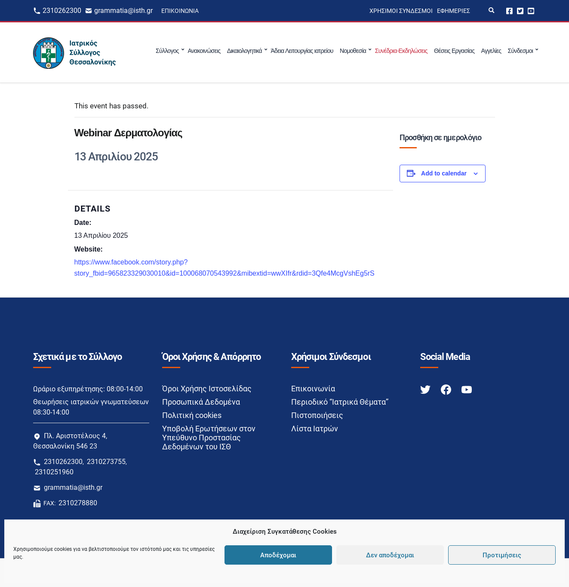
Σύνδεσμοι (520, 50)
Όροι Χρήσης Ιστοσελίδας (207, 388)
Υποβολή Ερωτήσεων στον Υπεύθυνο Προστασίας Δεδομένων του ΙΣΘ (208, 437)
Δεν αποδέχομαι (390, 555)
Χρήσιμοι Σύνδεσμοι (401, 10)
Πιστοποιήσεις (317, 415)
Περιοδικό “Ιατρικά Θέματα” (339, 401)
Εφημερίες (453, 10)
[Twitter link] (426, 389)
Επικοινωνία (180, 10)
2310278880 (77, 503)
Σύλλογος (167, 50)
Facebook (509, 10)
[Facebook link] (447, 389)
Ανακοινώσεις (204, 50)
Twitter (520, 10)
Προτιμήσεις (502, 555)
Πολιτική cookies (191, 415)
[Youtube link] (466, 389)
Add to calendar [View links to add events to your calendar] (444, 173)
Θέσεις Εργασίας (454, 50)
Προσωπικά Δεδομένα (201, 401)
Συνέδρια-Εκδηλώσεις (401, 50)
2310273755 (106, 462)
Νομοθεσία (353, 50)
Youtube (531, 10)
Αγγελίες (491, 50)
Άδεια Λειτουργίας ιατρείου (302, 50)
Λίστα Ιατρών (314, 428)
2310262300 (62, 10)
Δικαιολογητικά (244, 50)
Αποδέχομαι (278, 555)
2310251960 (54, 472)
